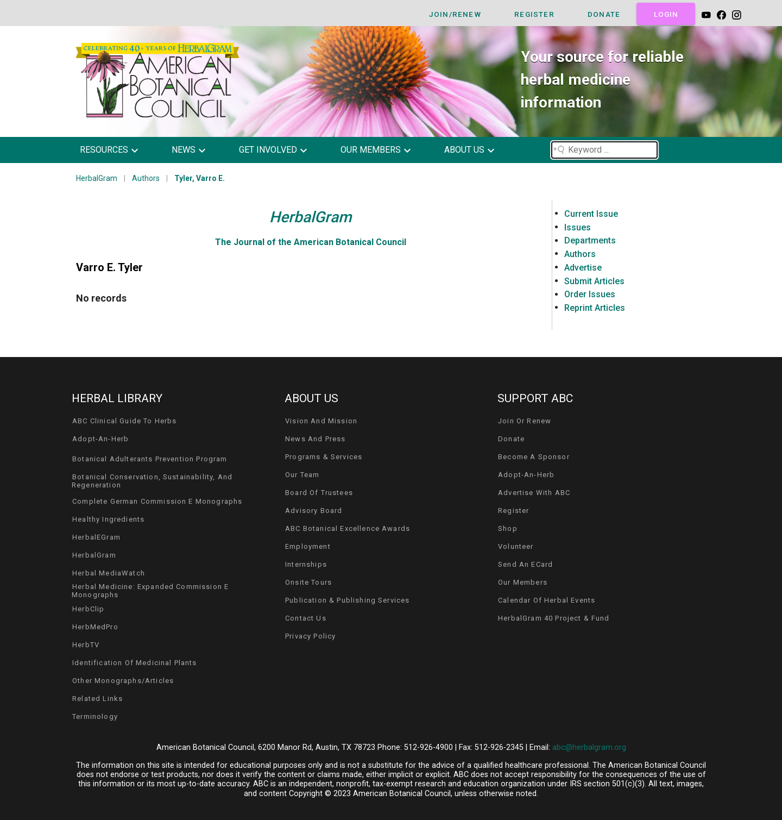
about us (464, 150)
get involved (268, 150)
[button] (117, 150)
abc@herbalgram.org (589, 747)
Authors (146, 178)
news (183, 150)
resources (104, 150)
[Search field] (604, 150)
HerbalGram (96, 178)
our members (370, 150)
